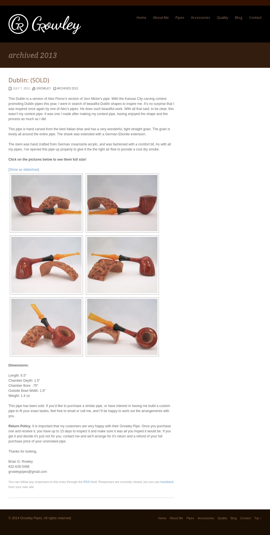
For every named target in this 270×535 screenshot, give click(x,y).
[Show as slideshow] (23, 170)
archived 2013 (67, 88)
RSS (87, 482)
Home (141, 17)
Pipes (180, 17)
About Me (161, 17)
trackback (167, 482)
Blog (238, 17)
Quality (222, 17)
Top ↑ (258, 518)
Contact (255, 17)
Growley (44, 88)
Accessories (200, 17)
